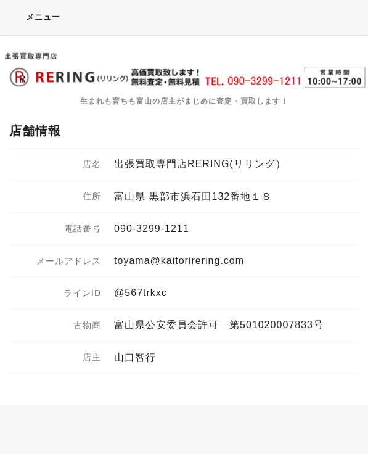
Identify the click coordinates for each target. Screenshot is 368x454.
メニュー (34, 17)
